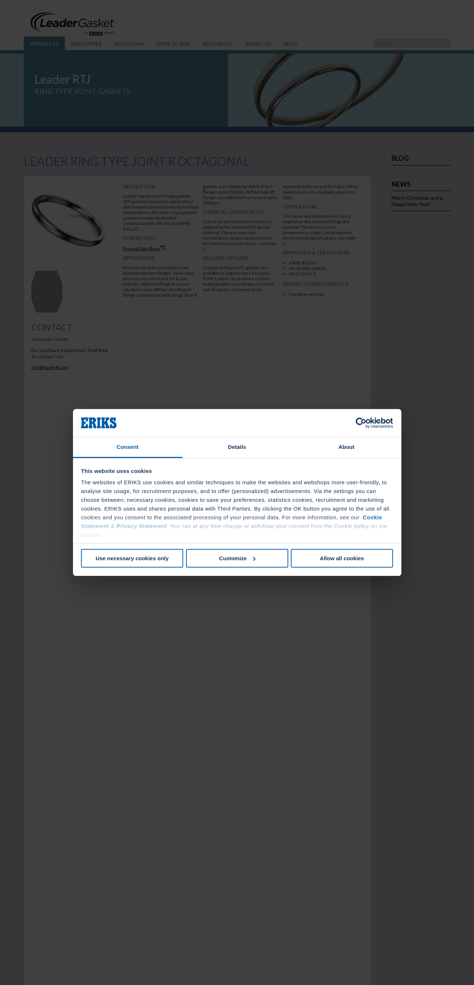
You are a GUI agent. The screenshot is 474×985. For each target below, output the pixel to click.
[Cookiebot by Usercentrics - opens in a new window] (361, 422)
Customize (237, 558)
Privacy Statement (141, 526)
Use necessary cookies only (132, 558)
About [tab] (347, 447)
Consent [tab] (127, 447)
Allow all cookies (342, 558)
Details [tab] (237, 447)
